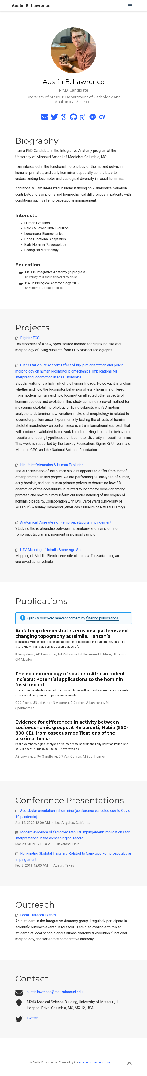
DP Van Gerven (70, 756)
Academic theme (90, 1062)
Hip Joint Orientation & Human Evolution (51, 465)
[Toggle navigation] (130, 5)
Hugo (109, 1062)
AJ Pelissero (67, 654)
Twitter (32, 1018)
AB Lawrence (46, 654)
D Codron (78, 703)
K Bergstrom (25, 654)
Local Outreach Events (38, 915)
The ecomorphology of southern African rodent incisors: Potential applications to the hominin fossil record (70, 679)
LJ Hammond (88, 654)
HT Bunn (119, 654)
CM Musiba (23, 659)
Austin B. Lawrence (31, 5)
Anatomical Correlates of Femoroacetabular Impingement (65, 522)
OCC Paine (23, 703)
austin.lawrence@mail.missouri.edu (55, 992)
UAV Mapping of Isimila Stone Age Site (51, 550)
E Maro (105, 654)
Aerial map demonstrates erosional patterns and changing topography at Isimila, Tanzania (71, 633)
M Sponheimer (94, 756)
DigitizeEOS (30, 338)
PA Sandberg (47, 756)
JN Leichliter (42, 703)
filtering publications (102, 618)
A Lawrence (95, 703)
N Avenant (61, 703)
